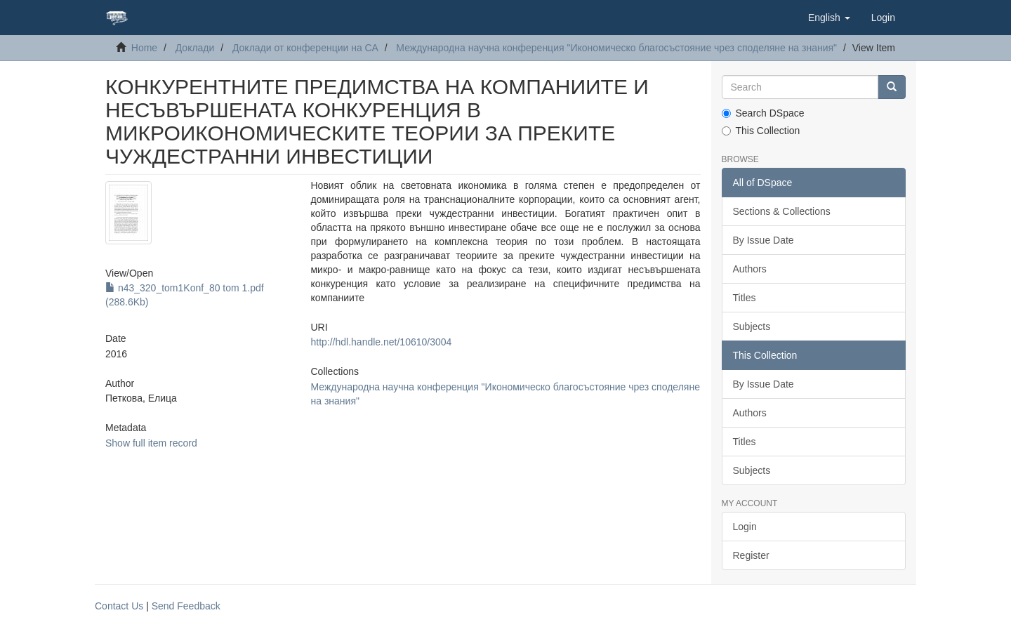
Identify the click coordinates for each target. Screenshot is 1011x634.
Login (745, 526)
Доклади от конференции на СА (305, 47)
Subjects (752, 326)
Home (144, 47)
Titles (744, 297)
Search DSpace (763, 113)
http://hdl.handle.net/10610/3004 (380, 342)
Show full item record (151, 443)
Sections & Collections (782, 211)
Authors (750, 269)
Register (751, 555)
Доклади (195, 47)
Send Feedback (186, 606)
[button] (829, 17)
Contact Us (119, 606)
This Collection (761, 130)
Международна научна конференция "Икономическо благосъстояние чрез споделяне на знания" (616, 47)
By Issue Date (763, 240)
